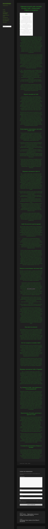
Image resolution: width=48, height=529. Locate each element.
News (29, 463)
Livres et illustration (6, 20)
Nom (21, 489)
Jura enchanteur (7, 3)
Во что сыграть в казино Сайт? (26, 25)
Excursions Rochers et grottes (6, 15)
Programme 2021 (5, 17)
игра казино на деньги (31, 288)
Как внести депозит (26, 24)
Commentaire (22, 476)
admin (26, 463)
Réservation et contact (6, 19)
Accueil (4, 9)
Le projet (4, 11)
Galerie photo (5, 22)
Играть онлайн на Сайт (26, 16)
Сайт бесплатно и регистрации (26, 21)
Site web (21, 496)
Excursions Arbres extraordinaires (5, 13)
